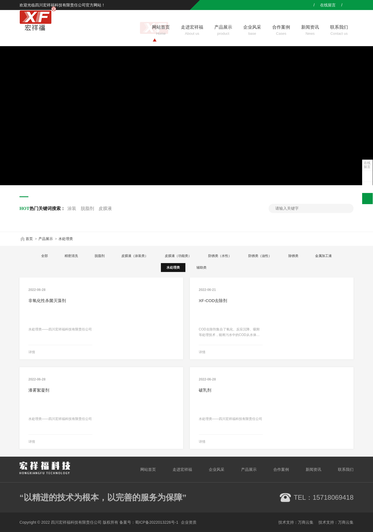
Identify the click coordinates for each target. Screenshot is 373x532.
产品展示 (45, 239)
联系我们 (346, 469)
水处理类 (65, 239)
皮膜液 (105, 208)
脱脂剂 (87, 208)
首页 (26, 239)
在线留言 (367, 165)
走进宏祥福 (182, 469)
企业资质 (189, 522)
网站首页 (148, 469)
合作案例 (281, 469)
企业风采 (216, 469)
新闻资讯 (313, 469)
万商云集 (305, 522)
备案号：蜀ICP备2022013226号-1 (148, 522)
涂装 (71, 208)
